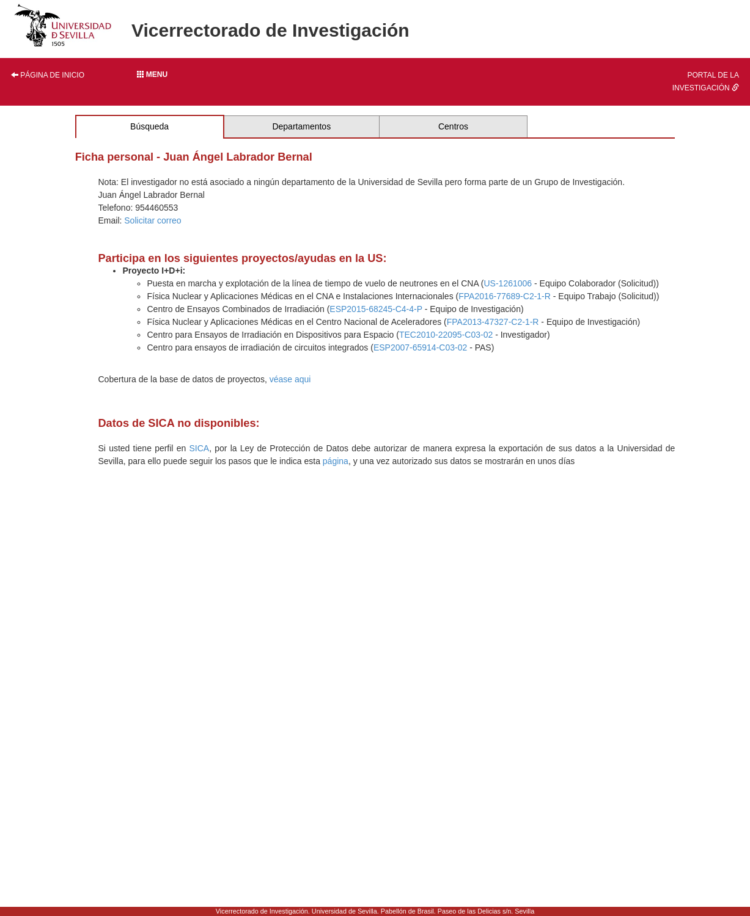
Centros (453, 126)
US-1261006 (508, 283)
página (335, 461)
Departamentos (301, 126)
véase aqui (290, 379)
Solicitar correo (152, 220)
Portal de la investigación (705, 81)
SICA (199, 448)
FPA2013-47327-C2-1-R (493, 322)
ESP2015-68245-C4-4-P (375, 309)
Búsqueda (149, 126)
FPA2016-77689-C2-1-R (504, 296)
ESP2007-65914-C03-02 (420, 347)
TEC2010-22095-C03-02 (446, 335)
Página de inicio (47, 75)
